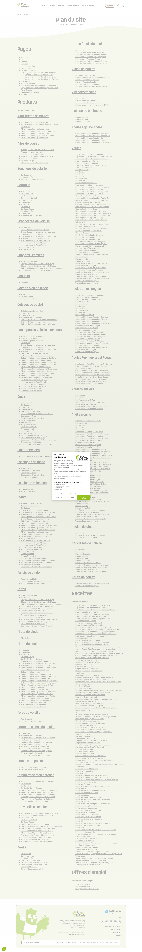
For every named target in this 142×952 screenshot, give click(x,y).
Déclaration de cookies (59, 478)
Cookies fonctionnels (60, 484)
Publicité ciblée (58, 489)
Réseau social (58, 487)
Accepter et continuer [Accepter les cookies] (83, 497)
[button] (4, 949)
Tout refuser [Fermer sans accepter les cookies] (58, 497)
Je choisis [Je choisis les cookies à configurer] (71, 497)
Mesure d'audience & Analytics (62, 486)
